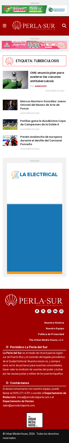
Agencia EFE (41, 86)
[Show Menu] (4, 25)
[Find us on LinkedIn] (55, 311)
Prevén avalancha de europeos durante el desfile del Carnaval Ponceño (41, 140)
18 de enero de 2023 (54, 91)
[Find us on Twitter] (43, 311)
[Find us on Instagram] (49, 311)
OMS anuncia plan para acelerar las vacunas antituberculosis (47, 77)
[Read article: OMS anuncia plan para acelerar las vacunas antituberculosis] (15, 80)
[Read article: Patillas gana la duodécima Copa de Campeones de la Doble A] (10, 124)
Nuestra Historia (54, 322)
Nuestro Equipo (55, 328)
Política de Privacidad (51, 334)
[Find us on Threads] (61, 311)
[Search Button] (64, 25)
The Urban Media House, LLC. (46, 340)
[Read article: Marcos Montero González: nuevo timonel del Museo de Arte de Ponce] (10, 105)
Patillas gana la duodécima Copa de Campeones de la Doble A (43, 122)
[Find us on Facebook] (37, 311)
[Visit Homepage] (34, 25)
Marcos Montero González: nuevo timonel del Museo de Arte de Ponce (43, 104)
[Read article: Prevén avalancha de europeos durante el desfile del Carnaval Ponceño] (10, 140)
